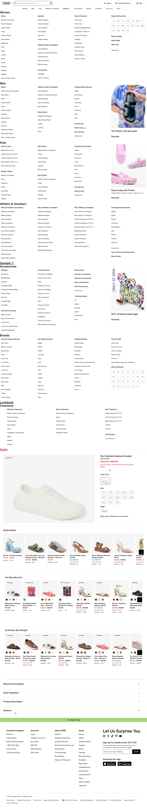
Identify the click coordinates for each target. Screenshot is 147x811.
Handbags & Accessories (15, 433)
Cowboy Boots (84, 774)
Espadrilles (4, 43)
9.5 (133, 26)
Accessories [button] (78, 8)
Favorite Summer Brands (10, 339)
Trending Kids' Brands (83, 146)
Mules (3, 59)
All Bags (4, 270)
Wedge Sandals (43, 39)
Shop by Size (6, 146)
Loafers (3, 55)
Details (102, 467)
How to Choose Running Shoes (123, 252)
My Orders (35, 741)
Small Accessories (44, 313)
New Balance (79, 166)
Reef (76, 118)
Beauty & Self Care (44, 278)
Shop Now (115, 136)
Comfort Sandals (43, 24)
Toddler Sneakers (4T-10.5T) (84, 219)
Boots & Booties (6, 24)
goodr (76, 312)
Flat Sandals (42, 31)
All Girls (108, 429)
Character (4, 183)
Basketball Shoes (43, 215)
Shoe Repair (59, 756)
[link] (13, 556)
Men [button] (33, 8)
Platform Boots (85, 741)
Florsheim (78, 110)
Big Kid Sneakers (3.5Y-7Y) (84, 227)
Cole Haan (78, 102)
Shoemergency (80, 55)
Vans (39, 397)
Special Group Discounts (64, 745)
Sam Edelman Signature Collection (123, 362)
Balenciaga (78, 347)
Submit (136, 752)
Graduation (78, 43)
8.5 (123, 26)
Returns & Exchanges (15, 741)
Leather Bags (5, 293)
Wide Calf (115, 44)
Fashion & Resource (62, 760)
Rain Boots (4, 191)
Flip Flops (41, 35)
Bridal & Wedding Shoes (83, 28)
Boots (3, 99)
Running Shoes (43, 57)
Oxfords (40, 128)
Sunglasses (41, 316)
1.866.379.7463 (13, 745)
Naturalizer (4, 382)
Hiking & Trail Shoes (8, 227)
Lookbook (98, 8)
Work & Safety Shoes (8, 78)
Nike (76, 114)
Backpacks (4, 274)
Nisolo (77, 378)
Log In (33, 734)
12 (123, 31)
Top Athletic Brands (45, 339)
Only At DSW (116, 339)
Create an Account (38, 738)
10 (138, 26)
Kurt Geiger (78, 370)
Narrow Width (116, 36)
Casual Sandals (43, 20)
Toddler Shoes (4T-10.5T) (9, 154)
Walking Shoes (43, 64)
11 (113, 31)
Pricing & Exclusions (115, 800)
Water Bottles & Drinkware (47, 324)
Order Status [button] (12, 738)
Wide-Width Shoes (7, 133)
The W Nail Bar (60, 752)
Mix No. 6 (114, 358)
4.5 (118, 21)
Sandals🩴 (66, 8)
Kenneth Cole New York (82, 366)
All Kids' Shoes (6, 171)
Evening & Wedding (44, 289)
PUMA (113, 235)
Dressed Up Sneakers (45, 116)
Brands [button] (88, 8)
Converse (78, 158)
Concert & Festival (81, 35)
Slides (81, 738)
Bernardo (78, 351)
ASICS (113, 215)
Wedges (3, 74)
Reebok (113, 238)
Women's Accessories (83, 278)
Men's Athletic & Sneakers (48, 207)
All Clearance (110, 434)
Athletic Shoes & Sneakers (48, 45)
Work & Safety (84, 782)
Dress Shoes (5, 39)
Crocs (76, 106)
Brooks (77, 99)
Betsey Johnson (6, 347)
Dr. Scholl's (4, 362)
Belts (39, 282)
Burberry (77, 354)
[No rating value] (104, 470)
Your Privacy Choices (69, 800)
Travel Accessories (44, 320)
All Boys (108, 425)
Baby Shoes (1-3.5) (7, 150)
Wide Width (115, 40)
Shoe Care (41, 309)
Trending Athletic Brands (120, 207)
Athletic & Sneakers (7, 20)
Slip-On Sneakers (43, 60)
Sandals (3, 66)
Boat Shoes (5, 95)
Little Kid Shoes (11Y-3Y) (9, 158)
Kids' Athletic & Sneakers (84, 207)
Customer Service (13, 752)
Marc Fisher (5, 378)
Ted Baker (78, 385)
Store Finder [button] (11, 749)
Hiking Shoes (5, 118)
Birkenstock (79, 95)
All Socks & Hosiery (8, 310)
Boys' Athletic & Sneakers (83, 215)
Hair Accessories (43, 297)
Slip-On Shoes (42, 169)
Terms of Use (37, 800)
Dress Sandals (42, 28)
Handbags (41, 74)
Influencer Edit (79, 47)
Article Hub (78, 24)
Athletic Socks (6, 314)
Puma (76, 173)
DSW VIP (34, 745)
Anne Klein (4, 343)
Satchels (4, 297)
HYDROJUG (79, 315)
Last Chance (110, 438)
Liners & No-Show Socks (9, 326)
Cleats (3, 187)
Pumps (3, 62)
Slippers (3, 70)
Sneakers (82, 760)
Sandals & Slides (61, 433)
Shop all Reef (104, 458)
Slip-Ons (4, 126)
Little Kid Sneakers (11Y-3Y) (84, 223)
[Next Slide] (141, 552)
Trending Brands (81, 296)
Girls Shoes (42, 146)
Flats (2, 47)
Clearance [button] (109, 8)
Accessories (79, 123)
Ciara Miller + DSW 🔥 (82, 31)
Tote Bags (4, 305)
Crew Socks (5, 322)
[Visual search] (51, 3)
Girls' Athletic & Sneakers (83, 211)
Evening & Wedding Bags (9, 289)
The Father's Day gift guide (124, 130)
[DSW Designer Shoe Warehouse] (6, 3)
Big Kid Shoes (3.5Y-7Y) (9, 162)
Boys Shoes (42, 175)
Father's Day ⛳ (80, 128)
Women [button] (25, 8)
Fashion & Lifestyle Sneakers (47, 53)
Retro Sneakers (6, 238)
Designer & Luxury (44, 286)
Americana (78, 20)
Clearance (115, 50)
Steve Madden (6, 389)
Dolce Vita (4, 358)
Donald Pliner (79, 358)
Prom (39, 131)
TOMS (3, 393)
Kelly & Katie (115, 354)
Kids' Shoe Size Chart (8, 166)
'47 (76, 300)
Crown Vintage (116, 351)
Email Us (10, 734)
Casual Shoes (5, 28)
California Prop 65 (129, 800)
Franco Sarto (5, 366)
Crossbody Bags (6, 286)
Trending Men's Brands (83, 87)
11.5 (118, 31)
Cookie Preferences (12, 803)
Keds (39, 358)
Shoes (3, 16)
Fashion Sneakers (7, 223)
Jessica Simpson (6, 374)
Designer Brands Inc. (63, 738)
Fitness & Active (43, 293)
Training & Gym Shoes (8, 250)
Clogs (3, 31)
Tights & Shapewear (8, 330)
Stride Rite (78, 181)
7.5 (113, 26)
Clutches (4, 282)
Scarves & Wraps (43, 305)
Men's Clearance (62, 409)
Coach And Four (116, 347)
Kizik (39, 362)
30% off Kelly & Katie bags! (124, 314)
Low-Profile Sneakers (8, 231)
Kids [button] (39, 8)
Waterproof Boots (7, 130)
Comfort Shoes (6, 35)
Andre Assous (79, 343)
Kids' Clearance (111, 409)
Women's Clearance (14, 409)
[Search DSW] (33, 3)
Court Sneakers (43, 49)
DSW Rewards (36, 749)
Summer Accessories (83, 274)
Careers (58, 734)
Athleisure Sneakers (7, 211)
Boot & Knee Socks (7, 318)
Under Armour (42, 393)
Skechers (78, 177)
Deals (118, 8)
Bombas (77, 308)
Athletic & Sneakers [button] (52, 8)
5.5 (128, 21)
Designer (77, 39)
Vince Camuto (6, 397)
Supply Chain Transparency (51, 800)
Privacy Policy (10, 800)
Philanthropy (60, 749)
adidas (77, 91)
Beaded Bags (5, 278)
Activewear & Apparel (45, 274)
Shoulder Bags (6, 301)
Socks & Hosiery (43, 78)
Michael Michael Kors (82, 374)
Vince (76, 389)
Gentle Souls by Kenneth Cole (85, 362)
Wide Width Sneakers (8, 258)
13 (128, 31)
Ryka (39, 382)
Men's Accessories (82, 282)
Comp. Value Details (101, 800)
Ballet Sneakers (6, 215)
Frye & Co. (4, 370)
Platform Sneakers (7, 235)
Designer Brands (81, 339)
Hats (39, 301)
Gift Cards (35, 752)
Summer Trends (80, 59)
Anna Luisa (115, 343)
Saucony (41, 385)
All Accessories (43, 270)
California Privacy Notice (24, 800)
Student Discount (61, 741)
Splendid (77, 382)
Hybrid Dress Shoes (44, 120)
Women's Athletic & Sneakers (12, 207)
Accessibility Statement (86, 800)
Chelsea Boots (84, 767)
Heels (3, 51)
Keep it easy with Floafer (123, 190)
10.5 (142, 26)
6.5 (138, 21)
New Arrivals (79, 51)
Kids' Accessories (81, 286)
